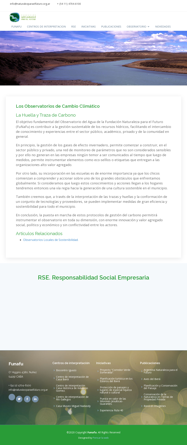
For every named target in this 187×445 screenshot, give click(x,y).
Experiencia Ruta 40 (111, 410)
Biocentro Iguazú (66, 370)
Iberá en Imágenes (155, 406)
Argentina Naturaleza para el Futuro (161, 371)
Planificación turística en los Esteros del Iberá (116, 379)
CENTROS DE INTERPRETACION (46, 26)
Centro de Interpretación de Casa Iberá (72, 378)
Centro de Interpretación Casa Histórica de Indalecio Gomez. (72, 388)
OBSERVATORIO (136, 26)
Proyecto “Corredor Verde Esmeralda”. (115, 371)
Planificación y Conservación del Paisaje (160, 386)
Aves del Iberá (152, 379)
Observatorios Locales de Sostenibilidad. (50, 240)
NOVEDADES (163, 26)
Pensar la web (101, 437)
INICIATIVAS (88, 26)
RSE (73, 26)
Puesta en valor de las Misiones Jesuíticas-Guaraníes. (113, 401)
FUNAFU (16, 26)
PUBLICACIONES (111, 26)
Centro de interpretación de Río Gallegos (72, 398)
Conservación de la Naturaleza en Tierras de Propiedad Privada (158, 397)
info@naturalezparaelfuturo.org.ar (30, 3)
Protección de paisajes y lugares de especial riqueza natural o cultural (116, 390)
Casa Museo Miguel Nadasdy (73, 406)
